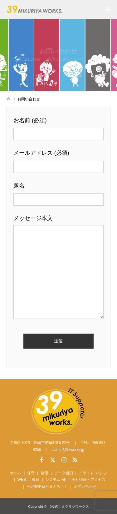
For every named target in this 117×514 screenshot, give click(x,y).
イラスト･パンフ (93, 473)
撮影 (35, 479)
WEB (21, 479)
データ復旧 (63, 473)
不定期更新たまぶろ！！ (47, 486)
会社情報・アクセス (88, 479)
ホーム (15, 473)
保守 (31, 473)
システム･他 (55, 479)
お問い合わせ (85, 486)
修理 (44, 473)
